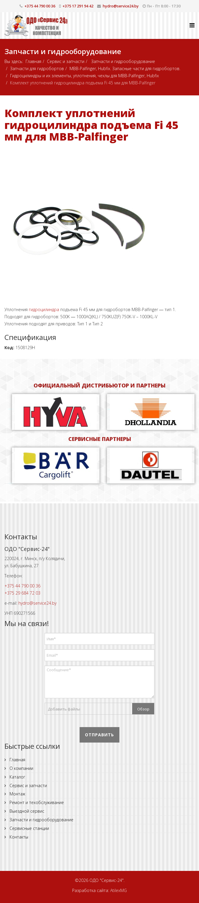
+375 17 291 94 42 (77, 6)
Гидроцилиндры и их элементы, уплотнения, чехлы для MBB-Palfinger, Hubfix (84, 75)
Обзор (143, 709)
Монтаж (16, 794)
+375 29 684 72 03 (22, 593)
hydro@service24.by (121, 6)
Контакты (18, 837)
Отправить (99, 734)
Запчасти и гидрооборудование (122, 61)
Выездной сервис (26, 811)
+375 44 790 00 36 (39, 6)
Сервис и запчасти (65, 61)
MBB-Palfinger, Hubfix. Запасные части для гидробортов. (125, 68)
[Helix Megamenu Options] (192, 25)
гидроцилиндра (44, 309)
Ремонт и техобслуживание (36, 802)
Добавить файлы (64, 709)
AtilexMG (118, 890)
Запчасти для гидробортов (37, 68)
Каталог (16, 777)
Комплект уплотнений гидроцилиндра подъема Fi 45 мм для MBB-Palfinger (91, 125)
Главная (33, 61)
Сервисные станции (28, 828)
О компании (20, 768)
